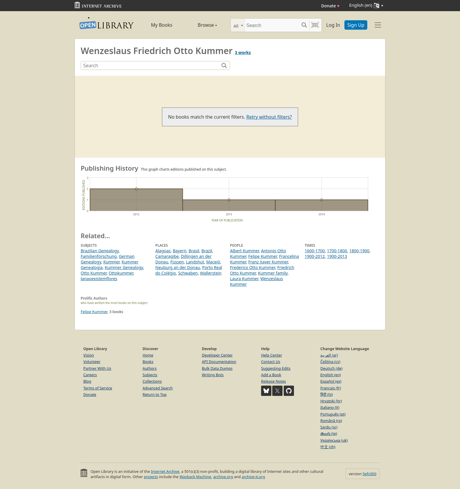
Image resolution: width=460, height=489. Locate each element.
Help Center (271, 355)
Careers (90, 374)
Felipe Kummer (262, 256)
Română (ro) (331, 420)
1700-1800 (337, 250)
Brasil (194, 250)
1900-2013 (337, 256)
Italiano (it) (329, 407)
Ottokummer (121, 273)
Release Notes (273, 381)
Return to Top (155, 394)
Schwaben (188, 273)
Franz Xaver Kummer (268, 262)
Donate (330, 6)
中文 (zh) (327, 446)
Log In (333, 25)
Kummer (111, 262)
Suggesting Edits (275, 368)
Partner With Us (97, 368)
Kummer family (273, 273)
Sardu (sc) (328, 427)
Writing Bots (213, 374)
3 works (243, 52)
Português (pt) (333, 414)
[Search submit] (304, 25)
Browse (201, 25)
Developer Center (217, 355)
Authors (150, 368)
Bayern (179, 250)
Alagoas (163, 250)
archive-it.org (253, 476)
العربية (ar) (329, 355)
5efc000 (369, 473)
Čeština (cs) (330, 361)
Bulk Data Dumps (217, 368)
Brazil (207, 250)
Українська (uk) (334, 440)
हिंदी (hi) (326, 394)
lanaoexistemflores (99, 278)
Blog (87, 381)
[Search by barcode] (315, 25)
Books (148, 361)
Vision (88, 355)
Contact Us (270, 361)
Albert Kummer (244, 250)
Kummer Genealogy (124, 267)
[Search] (272, 25)
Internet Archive (165, 471)
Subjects (150, 374)
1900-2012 (315, 256)
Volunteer (92, 361)
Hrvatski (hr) (331, 401)
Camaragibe (167, 256)
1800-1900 (359, 250)
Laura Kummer (244, 278)
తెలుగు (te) (328, 433)
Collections (152, 381)
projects (151, 476)
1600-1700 (315, 250)
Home (148, 355)
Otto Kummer (93, 273)
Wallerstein (210, 273)
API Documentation (219, 361)
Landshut (195, 262)
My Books (161, 25)
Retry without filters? (269, 117)
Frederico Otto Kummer (252, 267)
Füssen (177, 262)
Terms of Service (97, 388)
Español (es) (330, 381)
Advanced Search (158, 388)
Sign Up (355, 25)
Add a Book (271, 374)
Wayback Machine (195, 476)
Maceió (213, 262)
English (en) (330, 374)
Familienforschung (99, 256)
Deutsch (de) (331, 368)
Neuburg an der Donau (177, 267)
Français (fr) (330, 388)
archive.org (223, 476)
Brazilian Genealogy (100, 250)
